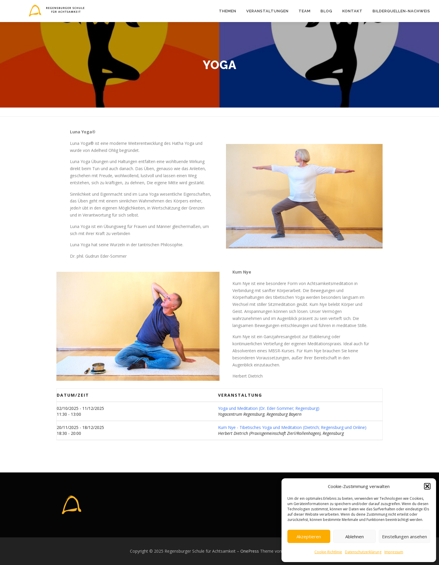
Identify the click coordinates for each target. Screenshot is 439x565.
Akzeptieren (308, 536)
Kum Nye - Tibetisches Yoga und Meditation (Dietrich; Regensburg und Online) (292, 427)
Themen (227, 11)
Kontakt (352, 11)
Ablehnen (354, 536)
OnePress (249, 551)
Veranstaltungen (267, 11)
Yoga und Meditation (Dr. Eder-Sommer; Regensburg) (268, 408)
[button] (427, 486)
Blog (326, 11)
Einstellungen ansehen (404, 536)
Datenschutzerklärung (363, 551)
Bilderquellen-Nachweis (401, 11)
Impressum (393, 551)
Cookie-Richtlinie (328, 551)
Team (305, 11)
